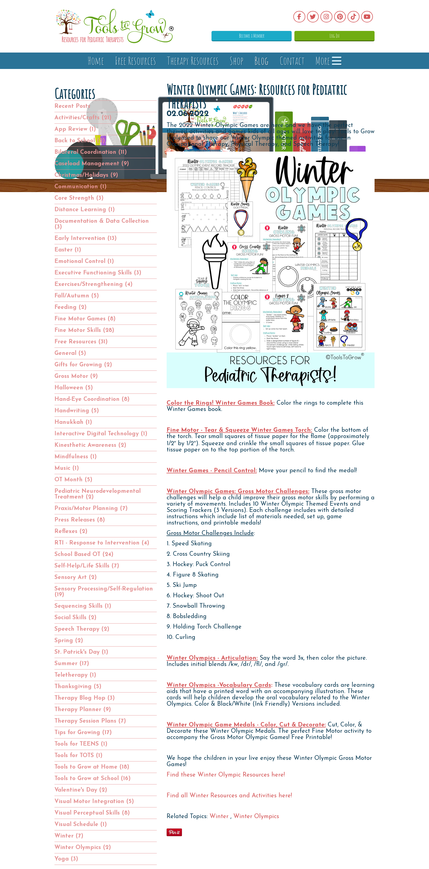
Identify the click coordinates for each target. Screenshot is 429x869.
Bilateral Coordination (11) (90, 152)
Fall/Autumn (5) (76, 296)
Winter (220, 816)
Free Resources (135, 61)
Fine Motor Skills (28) (84, 330)
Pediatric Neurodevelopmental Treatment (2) (97, 494)
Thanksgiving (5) (78, 687)
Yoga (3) (66, 859)
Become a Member (290, 35)
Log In (347, 35)
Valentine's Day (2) (80, 790)
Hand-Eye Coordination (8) (92, 399)
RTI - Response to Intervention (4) (101, 543)
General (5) (70, 353)
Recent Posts (72, 106)
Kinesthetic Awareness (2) (90, 445)
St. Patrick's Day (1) (81, 652)
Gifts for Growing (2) (83, 365)
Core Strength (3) (79, 198)
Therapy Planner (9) (82, 709)
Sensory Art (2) (75, 577)
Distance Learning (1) (84, 210)
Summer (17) (71, 664)
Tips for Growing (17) (83, 732)
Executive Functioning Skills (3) (97, 273)
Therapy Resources (193, 61)
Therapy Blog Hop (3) (84, 698)
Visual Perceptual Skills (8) (92, 813)
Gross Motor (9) (76, 376)
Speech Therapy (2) (81, 629)
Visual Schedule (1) (80, 824)
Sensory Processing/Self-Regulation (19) (103, 592)
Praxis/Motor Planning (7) (91, 508)
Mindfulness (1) (75, 457)
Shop (237, 61)
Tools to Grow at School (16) (92, 778)
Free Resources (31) (81, 342)
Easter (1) (67, 250)
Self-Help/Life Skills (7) (86, 566)
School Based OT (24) (84, 554)
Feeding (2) (70, 307)
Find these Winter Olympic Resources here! (226, 775)
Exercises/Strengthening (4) (93, 284)
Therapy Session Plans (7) (90, 721)
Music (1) (66, 468)
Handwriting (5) (76, 411)
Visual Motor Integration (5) (94, 801)
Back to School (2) (79, 141)
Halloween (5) (73, 388)
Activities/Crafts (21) (83, 118)
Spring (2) (68, 641)
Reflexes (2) (71, 531)
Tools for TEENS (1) (81, 744)
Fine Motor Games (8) (85, 319)
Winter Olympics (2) (82, 847)
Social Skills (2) (75, 618)
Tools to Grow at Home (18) (91, 767)
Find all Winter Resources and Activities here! (229, 796)
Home (96, 61)
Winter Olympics (256, 816)
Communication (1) (80, 187)
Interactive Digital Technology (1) (100, 434)
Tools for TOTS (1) (78, 755)
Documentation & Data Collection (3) (101, 224)
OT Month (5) (73, 480)
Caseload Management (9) (91, 164)
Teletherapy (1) (75, 675)
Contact (292, 61)
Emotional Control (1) (84, 261)
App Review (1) (75, 129)
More (328, 61)
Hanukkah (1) (73, 422)
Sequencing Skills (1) (82, 606)
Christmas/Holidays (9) (86, 175)
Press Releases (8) (79, 520)
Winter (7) (68, 836)
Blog (261, 61)
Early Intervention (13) (85, 238)
